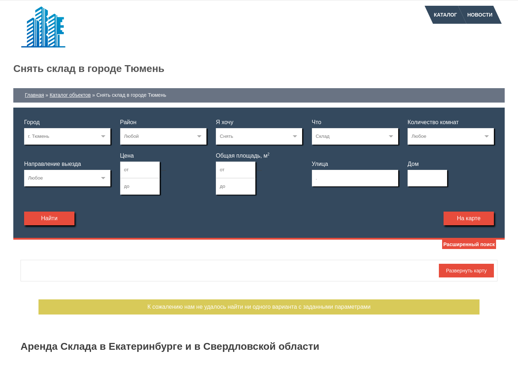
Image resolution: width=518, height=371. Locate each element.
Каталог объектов (70, 95)
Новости (479, 15)
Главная (34, 95)
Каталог (445, 15)
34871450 (67, 136)
